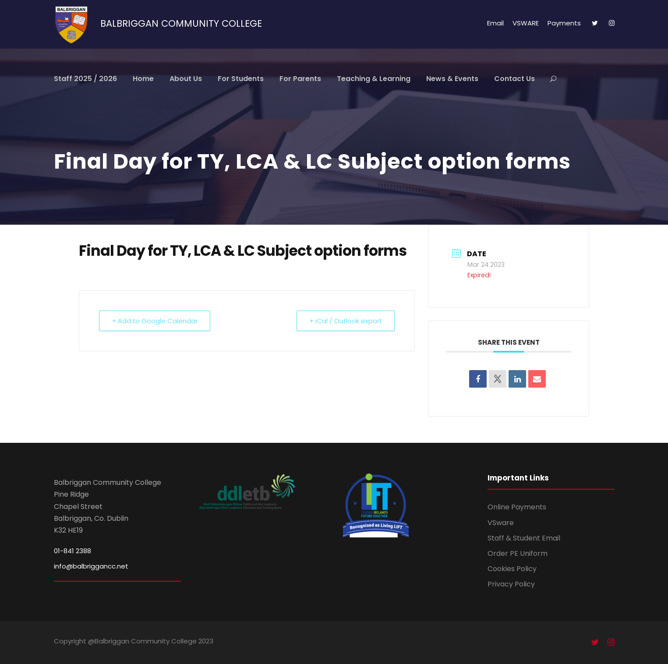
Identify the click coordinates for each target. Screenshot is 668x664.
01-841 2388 (72, 550)
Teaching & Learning (373, 79)
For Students (241, 79)
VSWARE (525, 23)
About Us (186, 79)
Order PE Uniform (518, 553)
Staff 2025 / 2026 (85, 79)
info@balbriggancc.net (91, 566)
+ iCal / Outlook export (345, 320)
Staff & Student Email (524, 538)
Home (143, 79)
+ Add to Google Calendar (155, 320)
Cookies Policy (512, 569)
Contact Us (514, 79)
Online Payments (517, 507)
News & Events (452, 79)
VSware (501, 523)
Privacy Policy (511, 584)
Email (495, 23)
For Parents (300, 79)
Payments (564, 23)
